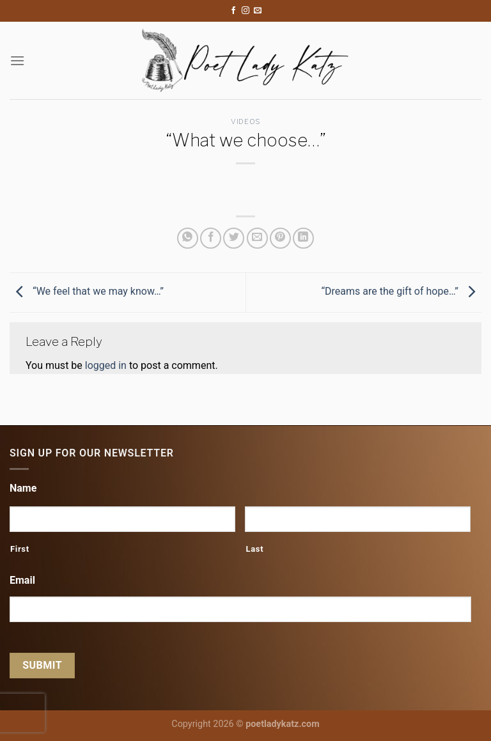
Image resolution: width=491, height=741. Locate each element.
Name (23, 488)
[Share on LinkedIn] (303, 238)
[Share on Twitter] (233, 238)
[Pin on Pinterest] (280, 238)
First (19, 549)
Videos (245, 121)
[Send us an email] (257, 10)
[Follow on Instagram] (245, 10)
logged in (106, 365)
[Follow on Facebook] (233, 10)
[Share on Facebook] (210, 238)
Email (22, 580)
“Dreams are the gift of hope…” (401, 291)
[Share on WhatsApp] (187, 238)
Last (254, 549)
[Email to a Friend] (257, 238)
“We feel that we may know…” (87, 291)
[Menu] (17, 60)
